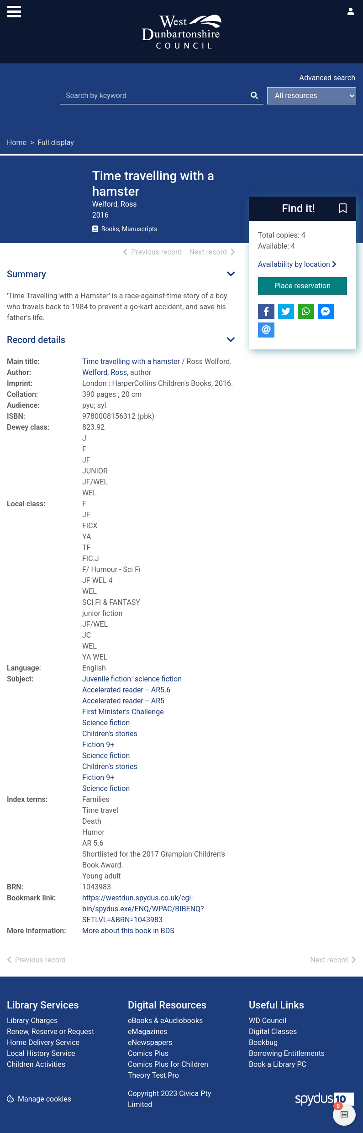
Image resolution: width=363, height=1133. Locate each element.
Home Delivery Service (43, 1042)
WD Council (267, 1020)
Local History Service (41, 1053)
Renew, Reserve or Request (50, 1031)
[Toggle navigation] (14, 10)
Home (16, 142)
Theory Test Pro (153, 1075)
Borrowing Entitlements (287, 1053)
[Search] (254, 95)
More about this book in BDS (128, 930)
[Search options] (311, 95)
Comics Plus (148, 1053)
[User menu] (350, 12)
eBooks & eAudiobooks (165, 1020)
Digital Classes (273, 1031)
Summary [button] (26, 274)
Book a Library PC (277, 1064)
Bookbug (263, 1042)
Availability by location (297, 264)
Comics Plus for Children (168, 1064)
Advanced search (327, 77)
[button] (343, 209)
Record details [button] (36, 339)
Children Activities (36, 1064)
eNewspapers (150, 1042)
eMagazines (147, 1031)
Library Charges (32, 1020)
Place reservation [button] (310, 285)
